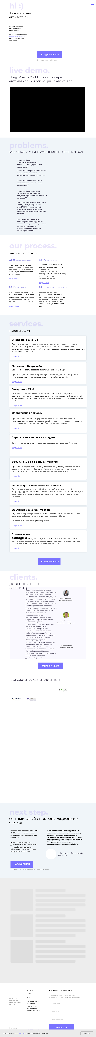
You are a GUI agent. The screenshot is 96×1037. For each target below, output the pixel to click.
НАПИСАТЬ (61, 1027)
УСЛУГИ (30, 990)
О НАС (29, 994)
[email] (68, 1011)
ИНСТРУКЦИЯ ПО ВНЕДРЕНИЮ (33, 1002)
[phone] (68, 1019)
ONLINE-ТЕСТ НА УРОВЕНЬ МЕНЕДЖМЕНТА (33, 1008)
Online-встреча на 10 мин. (47, 60)
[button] (49, 561)
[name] (68, 1003)
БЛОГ (29, 998)
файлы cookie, (20, 1033)
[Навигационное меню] (92, 4)
